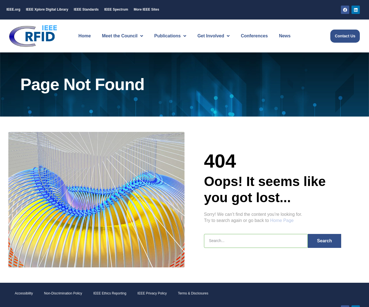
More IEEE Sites (146, 9)
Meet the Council (122, 36)
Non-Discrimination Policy (63, 293)
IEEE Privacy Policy (152, 293)
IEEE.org (13, 9)
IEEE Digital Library (47, 9)
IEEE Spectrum (116, 9)
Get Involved (213, 36)
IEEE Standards (86, 9)
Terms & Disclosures (193, 293)
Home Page (282, 220)
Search (324, 240)
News (285, 35)
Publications (170, 36)
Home (84, 35)
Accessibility (24, 293)
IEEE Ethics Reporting (109, 293)
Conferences (254, 35)
